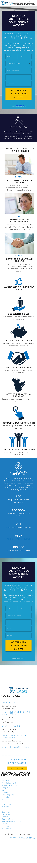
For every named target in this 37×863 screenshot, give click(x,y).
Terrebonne (6, 804)
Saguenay (6, 814)
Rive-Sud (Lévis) (8, 795)
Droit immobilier (12, 726)
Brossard (5, 807)
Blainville (5, 797)
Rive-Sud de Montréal (10, 783)
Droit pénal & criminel (15, 747)
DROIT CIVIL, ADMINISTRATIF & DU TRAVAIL (16, 713)
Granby (5, 824)
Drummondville (8, 812)
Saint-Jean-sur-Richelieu (11, 821)
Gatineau (5, 817)
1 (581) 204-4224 (17, 763)
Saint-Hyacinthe (8, 802)
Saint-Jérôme (7, 819)
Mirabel (5, 799)
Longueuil (6, 788)
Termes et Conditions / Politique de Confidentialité (21, 838)
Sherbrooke (6, 828)
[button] (18, 63)
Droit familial (10, 702)
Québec (5, 792)
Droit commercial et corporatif (14, 736)
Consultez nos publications (13, 755)
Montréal (5, 781)
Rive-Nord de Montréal (11, 785)
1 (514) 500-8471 (17, 759)
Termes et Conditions (18, 105)
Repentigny (6, 826)
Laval (4, 790)
